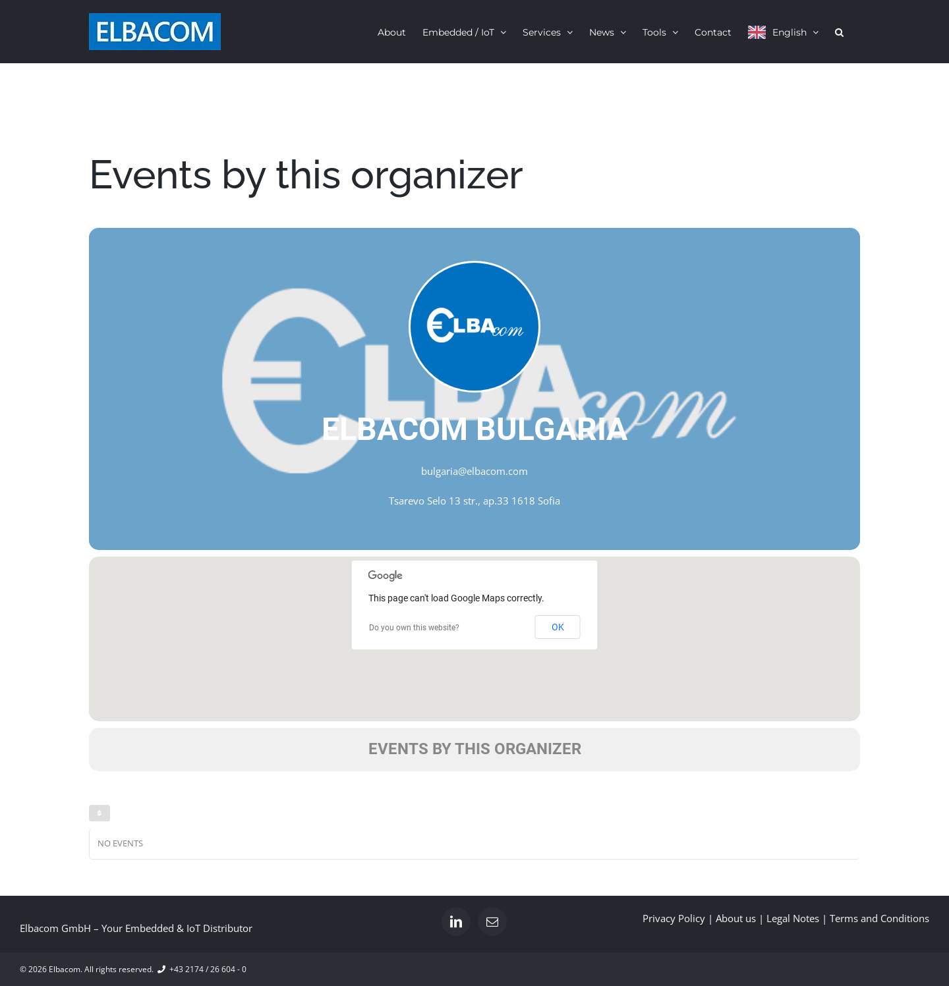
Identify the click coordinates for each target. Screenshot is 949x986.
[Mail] (492, 921)
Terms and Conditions (879, 918)
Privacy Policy (674, 918)
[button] (839, 31)
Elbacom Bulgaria (474, 429)
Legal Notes (792, 918)
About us (736, 918)
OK (558, 627)
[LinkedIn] (456, 921)
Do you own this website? (414, 627)
